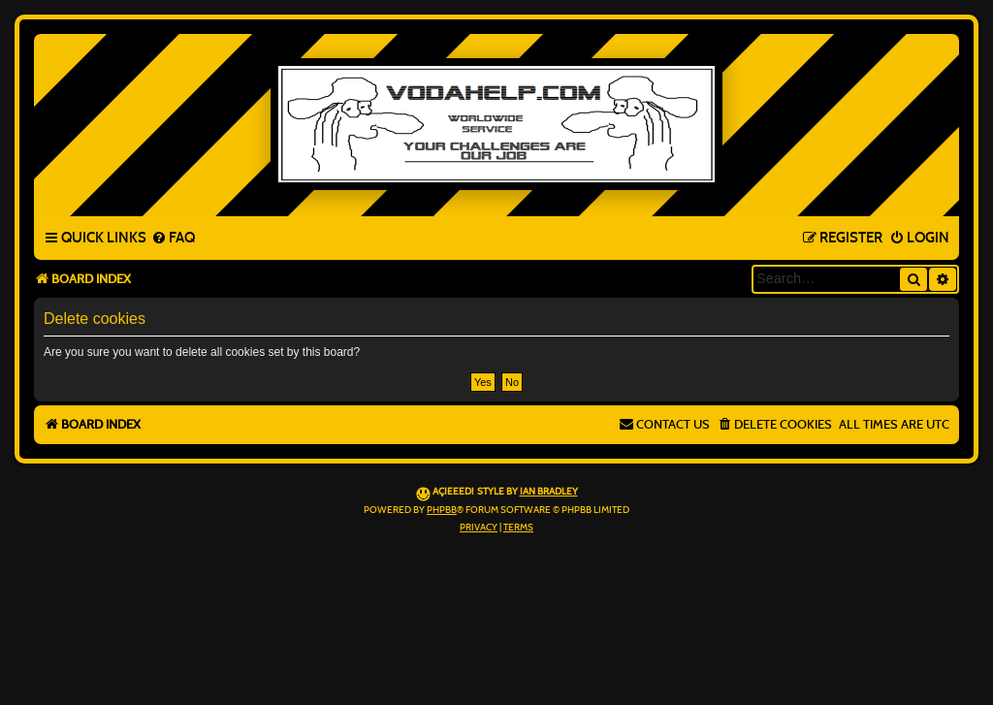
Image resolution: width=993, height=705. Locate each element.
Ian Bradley (549, 492)
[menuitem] (173, 238)
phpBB (442, 510)
